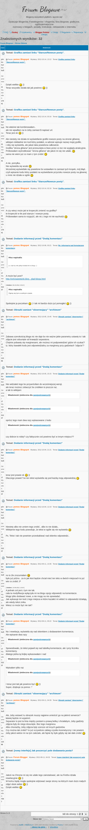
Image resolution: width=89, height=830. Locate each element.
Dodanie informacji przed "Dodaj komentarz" (38, 238)
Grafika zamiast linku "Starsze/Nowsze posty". (39, 52)
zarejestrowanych (41, 395)
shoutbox (54, 827)
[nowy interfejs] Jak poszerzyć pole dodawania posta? (43, 750)
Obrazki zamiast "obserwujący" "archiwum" (38, 309)
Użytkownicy (25, 32)
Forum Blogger (20, 757)
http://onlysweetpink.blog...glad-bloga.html (26, 279)
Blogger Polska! (41, 32)
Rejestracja (77, 32)
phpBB (21, 825)
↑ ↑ (38, 827)
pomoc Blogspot (21, 59)
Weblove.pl (29, 825)
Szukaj (14, 32)
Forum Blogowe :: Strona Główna (13, 43)
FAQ (5, 32)
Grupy (54, 32)
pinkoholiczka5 (2, 65)
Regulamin (65, 32)
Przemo (60, 825)
